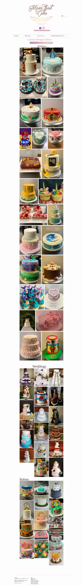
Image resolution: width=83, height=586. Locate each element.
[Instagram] (44, 28)
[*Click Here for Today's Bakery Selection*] (42, 30)
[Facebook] (40, 28)
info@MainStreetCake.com (20, 581)
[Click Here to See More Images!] (41, 43)
